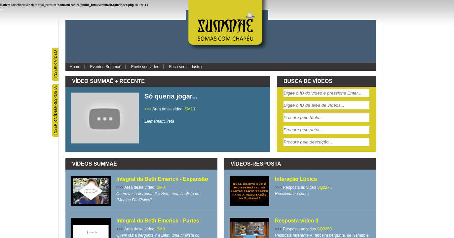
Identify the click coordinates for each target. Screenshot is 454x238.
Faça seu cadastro (185, 66)
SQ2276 (324, 187)
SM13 (190, 109)
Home (75, 66)
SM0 (161, 187)
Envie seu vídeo (145, 66)
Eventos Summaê (106, 66)
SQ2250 (324, 229)
